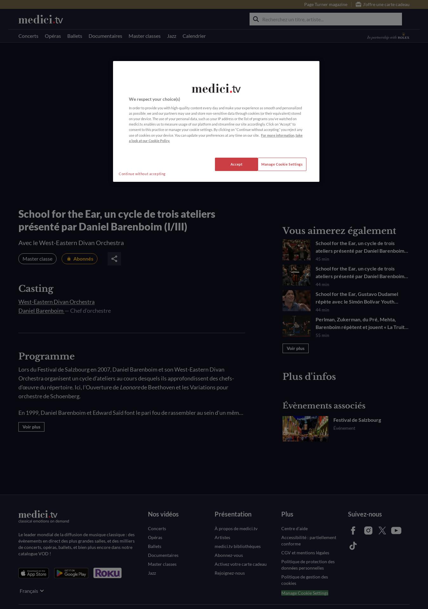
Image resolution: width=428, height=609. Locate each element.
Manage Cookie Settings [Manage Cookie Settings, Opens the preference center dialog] (282, 164)
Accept (236, 164)
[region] (216, 121)
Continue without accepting (142, 174)
